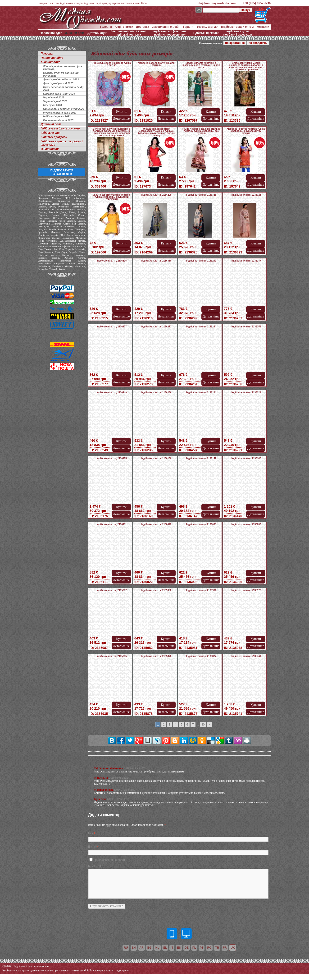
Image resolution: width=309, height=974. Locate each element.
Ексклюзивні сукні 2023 (58, 120)
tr (217, 947)
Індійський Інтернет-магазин (31, 966)
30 (202, 724)
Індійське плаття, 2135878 (156, 656)
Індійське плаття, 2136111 (111, 524)
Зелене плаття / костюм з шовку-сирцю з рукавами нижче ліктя (201, 65)
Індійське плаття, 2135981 (201, 590)
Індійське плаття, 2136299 (201, 260)
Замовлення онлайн (166, 26)
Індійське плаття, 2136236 (156, 392)
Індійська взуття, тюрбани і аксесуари (237, 33)
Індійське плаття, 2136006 (246, 524)
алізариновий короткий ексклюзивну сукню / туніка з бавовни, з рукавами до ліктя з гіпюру (156, 132)
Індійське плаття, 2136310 (156, 260)
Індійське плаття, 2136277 (111, 326)
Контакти (262, 26)
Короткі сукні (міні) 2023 (59, 93)
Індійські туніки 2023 (57, 116)
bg (149, 947)
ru (126, 947)
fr (225, 947)
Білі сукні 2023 (52, 105)
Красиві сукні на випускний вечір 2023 (60, 74)
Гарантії (188, 26)
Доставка (142, 26)
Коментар (94, 866)
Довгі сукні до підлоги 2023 (61, 79)
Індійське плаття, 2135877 (201, 656)
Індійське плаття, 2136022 (156, 524)
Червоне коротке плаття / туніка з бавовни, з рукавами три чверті (246, 131)
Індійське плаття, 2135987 (111, 590)
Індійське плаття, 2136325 (201, 194)
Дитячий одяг (97, 33)
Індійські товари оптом (237, 26)
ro (209, 947)
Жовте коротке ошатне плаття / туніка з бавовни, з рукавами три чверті (111, 196)
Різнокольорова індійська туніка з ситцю (111, 64)
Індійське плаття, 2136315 (111, 260)
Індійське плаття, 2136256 (246, 326)
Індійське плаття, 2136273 (156, 326)
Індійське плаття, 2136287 (246, 260)
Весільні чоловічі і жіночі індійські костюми (128, 33)
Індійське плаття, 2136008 (201, 524)
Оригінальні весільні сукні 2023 (63, 108)
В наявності (50, 149)
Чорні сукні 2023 (53, 97)
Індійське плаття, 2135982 (156, 590)
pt (201, 947)
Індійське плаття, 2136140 (246, 458)
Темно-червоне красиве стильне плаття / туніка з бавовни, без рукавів (201, 131)
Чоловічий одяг (51, 33)
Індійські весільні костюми (60, 128)
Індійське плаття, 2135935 (111, 656)
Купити (121, 111)
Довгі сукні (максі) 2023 (58, 83)
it (172, 947)
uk (233, 947)
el (165, 947)
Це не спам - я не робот (109, 860)
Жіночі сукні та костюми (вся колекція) (62, 67)
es (179, 947)
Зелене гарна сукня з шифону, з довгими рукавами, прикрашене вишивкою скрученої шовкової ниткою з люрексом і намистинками (112, 133)
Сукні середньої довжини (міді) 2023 (63, 88)
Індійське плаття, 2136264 (201, 326)
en (134, 947)
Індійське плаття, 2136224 (201, 392)
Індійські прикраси (206, 33)
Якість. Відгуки (207, 26)
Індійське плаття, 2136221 (246, 392)
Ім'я (90, 833)
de (187, 947)
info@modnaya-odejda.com (216, 3)
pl (194, 947)
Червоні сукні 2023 (55, 101)
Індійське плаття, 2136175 (111, 458)
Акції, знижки (124, 26)
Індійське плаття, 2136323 (246, 194)
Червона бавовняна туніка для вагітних (156, 64)
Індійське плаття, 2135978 (246, 590)
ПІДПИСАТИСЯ (61, 172)
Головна (106, 26)
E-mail (92, 846)
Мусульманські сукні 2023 (60, 112)
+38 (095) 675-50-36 (257, 3)
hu (157, 947)
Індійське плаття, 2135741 (246, 656)
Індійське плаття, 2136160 (156, 458)
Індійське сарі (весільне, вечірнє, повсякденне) (170, 33)
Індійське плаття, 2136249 (111, 392)
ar (141, 947)
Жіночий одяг (74, 33)
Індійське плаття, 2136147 (201, 458)
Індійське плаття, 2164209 (156, 194)
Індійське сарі (50, 132)
